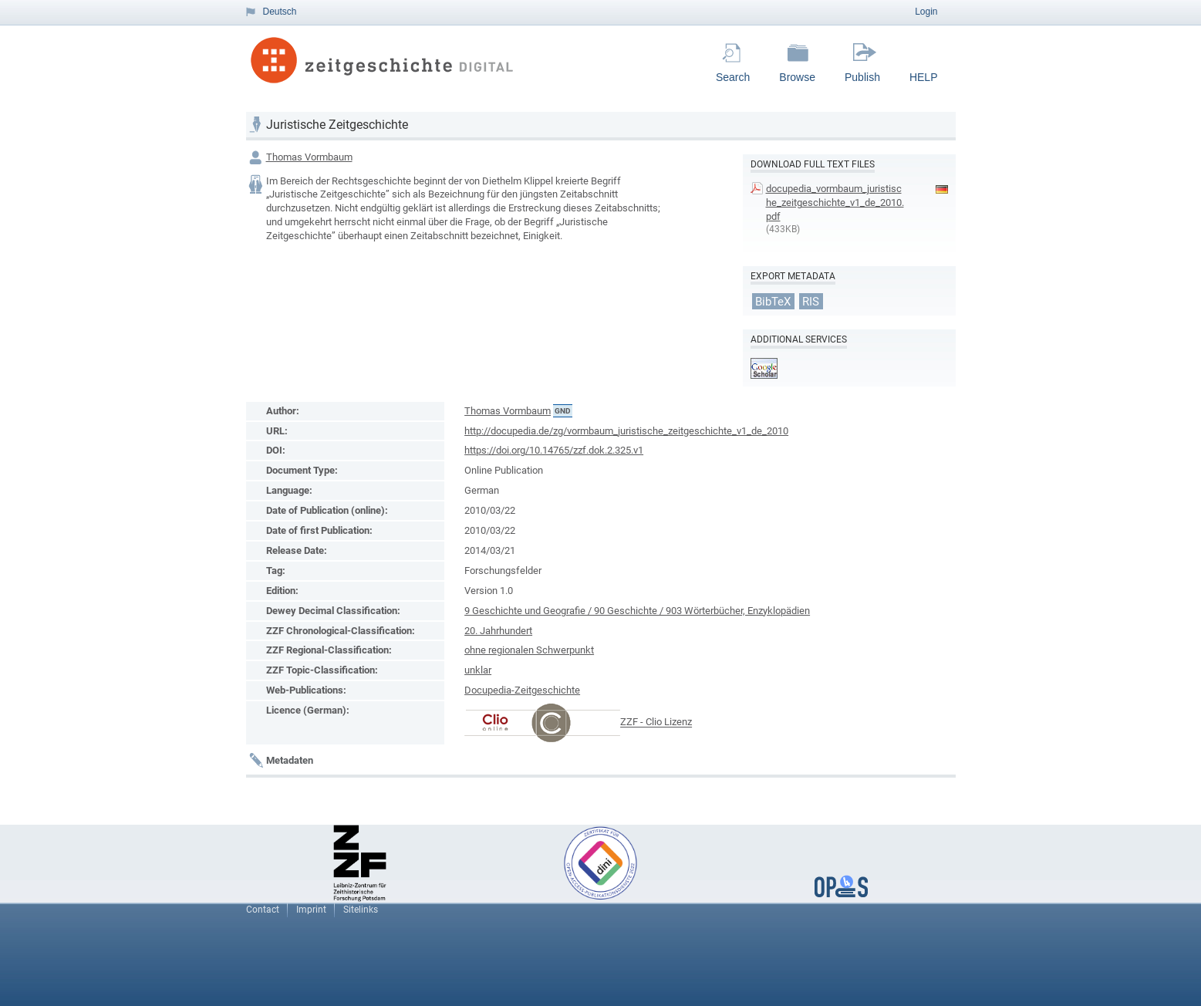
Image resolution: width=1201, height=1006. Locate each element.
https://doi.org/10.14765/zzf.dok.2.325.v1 (553, 450)
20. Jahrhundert (498, 630)
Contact (262, 909)
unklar (477, 670)
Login (926, 11)
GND (563, 411)
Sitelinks (360, 909)
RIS (810, 301)
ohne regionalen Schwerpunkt (529, 650)
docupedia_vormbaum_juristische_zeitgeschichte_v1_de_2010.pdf (835, 202)
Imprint (311, 909)
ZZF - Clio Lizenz (656, 722)
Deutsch (280, 11)
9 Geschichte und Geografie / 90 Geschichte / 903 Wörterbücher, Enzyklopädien (637, 610)
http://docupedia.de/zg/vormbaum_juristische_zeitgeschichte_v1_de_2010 (626, 431)
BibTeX (773, 301)
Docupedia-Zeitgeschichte (522, 690)
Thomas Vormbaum (309, 157)
